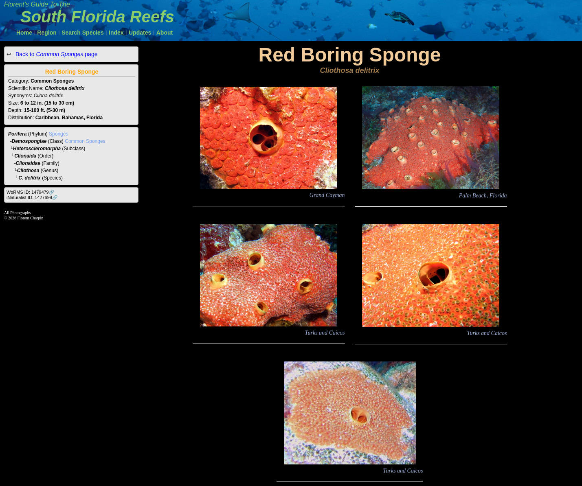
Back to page (55, 54)
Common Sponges (85, 141)
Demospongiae (29, 141)
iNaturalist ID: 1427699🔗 (32, 197)
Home (24, 32)
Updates (140, 32)
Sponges (58, 134)
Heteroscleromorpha (37, 148)
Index (116, 32)
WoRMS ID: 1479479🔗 (31, 192)
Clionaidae (28, 163)
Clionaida (25, 156)
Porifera (17, 134)
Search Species (82, 32)
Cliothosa (28, 170)
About (164, 32)
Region (46, 32)
